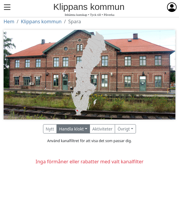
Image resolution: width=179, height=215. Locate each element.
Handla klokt (71, 129)
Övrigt (123, 129)
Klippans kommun (41, 21)
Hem (9, 21)
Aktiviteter (102, 129)
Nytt (50, 129)
